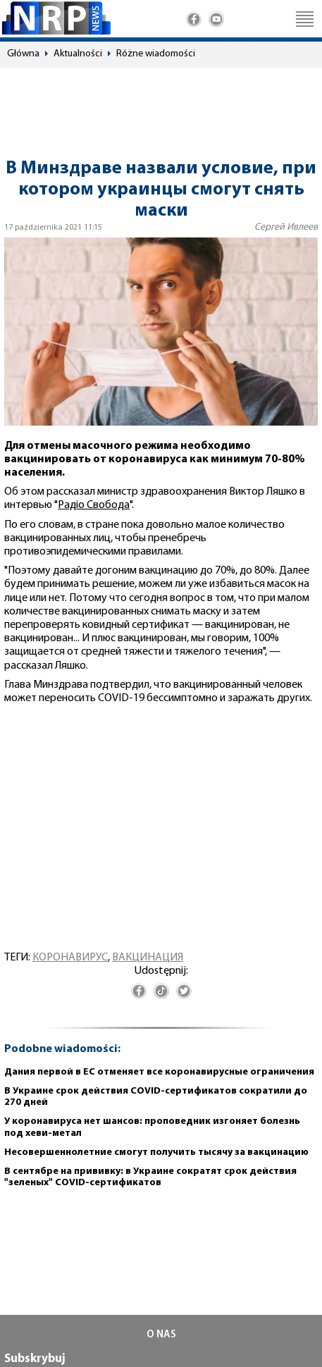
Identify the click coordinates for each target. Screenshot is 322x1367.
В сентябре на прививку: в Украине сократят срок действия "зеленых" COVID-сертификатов (150, 1177)
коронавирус (70, 957)
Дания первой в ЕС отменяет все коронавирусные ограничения (159, 1072)
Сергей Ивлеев (286, 227)
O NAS (161, 1335)
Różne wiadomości (155, 54)
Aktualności (78, 54)
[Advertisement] (161, 106)
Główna (23, 54)
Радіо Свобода (94, 505)
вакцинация (147, 957)
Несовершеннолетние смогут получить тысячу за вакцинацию (156, 1152)
